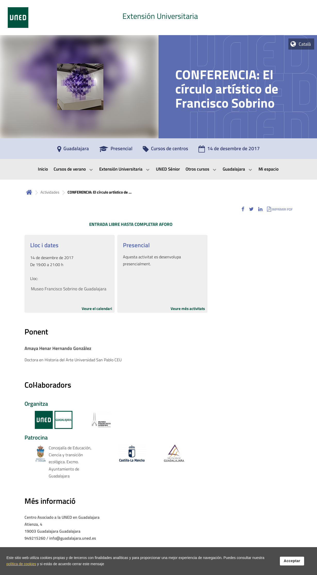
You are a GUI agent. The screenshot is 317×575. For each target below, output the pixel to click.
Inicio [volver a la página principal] (29, 192)
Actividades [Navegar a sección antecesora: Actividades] (49, 192)
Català (305, 44)
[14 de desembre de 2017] (229, 150)
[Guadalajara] (73, 150)
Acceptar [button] (292, 561)
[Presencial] (116, 150)
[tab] (158, 17)
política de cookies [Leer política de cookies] (21, 564)
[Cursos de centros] (165, 150)
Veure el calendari (97, 309)
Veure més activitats (188, 309)
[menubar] (158, 169)
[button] (243, 209)
